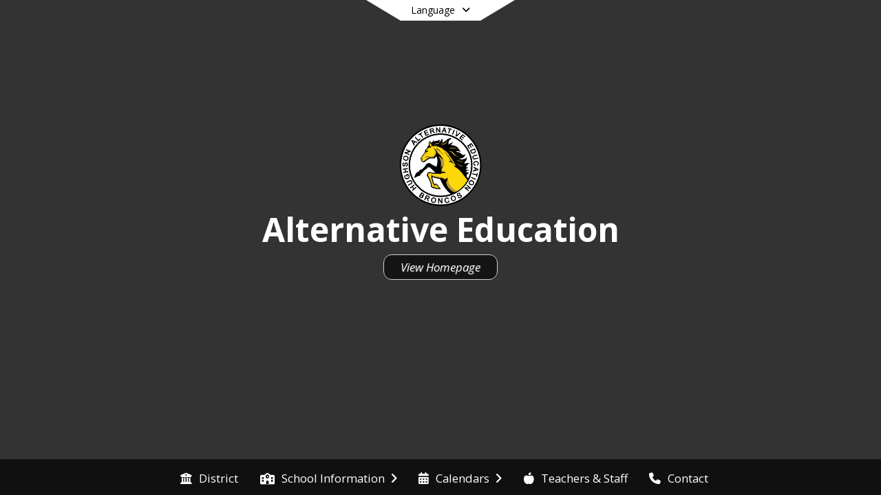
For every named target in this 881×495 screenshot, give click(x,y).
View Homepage (440, 267)
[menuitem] (209, 477)
